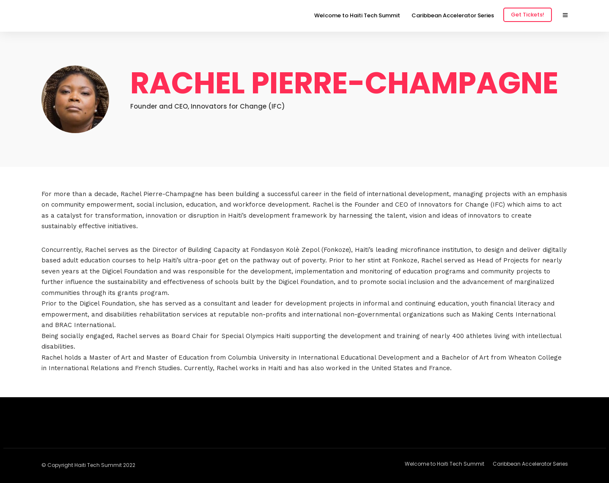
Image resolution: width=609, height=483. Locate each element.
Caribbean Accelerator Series (452, 15)
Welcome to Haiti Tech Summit (357, 15)
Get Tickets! (527, 15)
